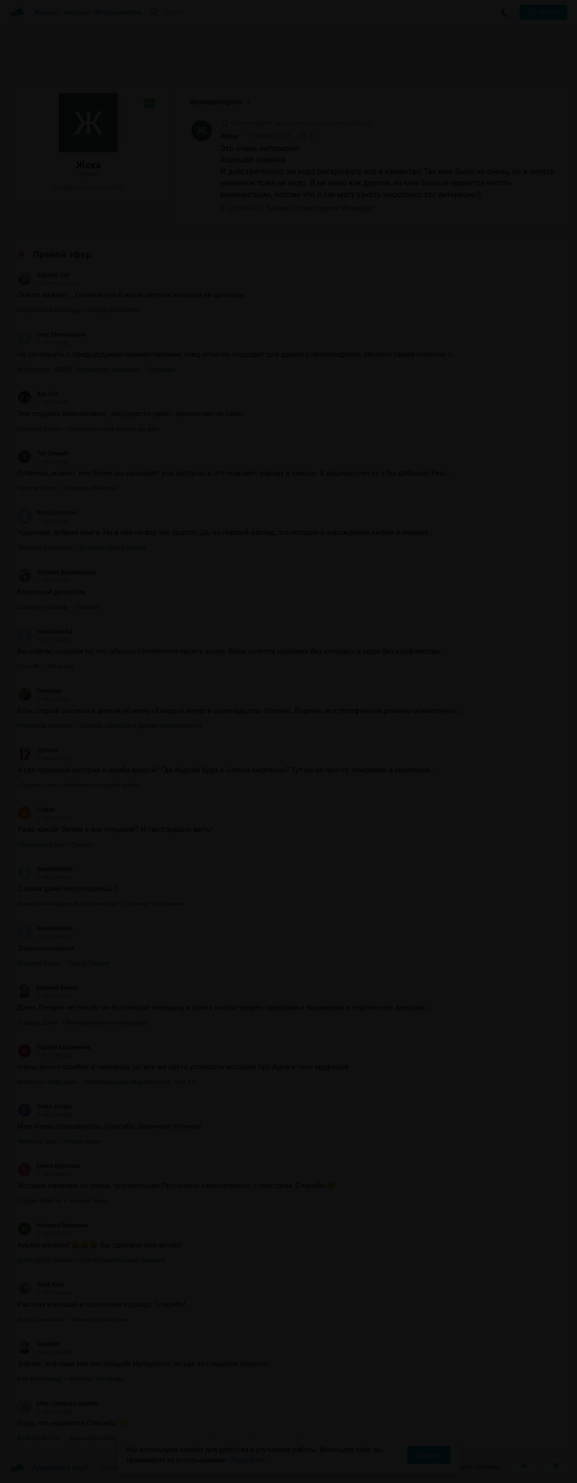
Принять (429, 1455)
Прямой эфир (62, 254)
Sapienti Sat (43, 275)
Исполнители (118, 12)
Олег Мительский (51, 335)
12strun (37, 750)
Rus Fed (37, 394)
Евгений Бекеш (48, 988)
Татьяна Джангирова (56, 572)
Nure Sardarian (47, 513)
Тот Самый (42, 453)
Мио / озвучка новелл (57, 1403)
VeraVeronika (44, 632)
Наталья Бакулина (52, 1225)
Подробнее (247, 1460)
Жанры (46, 12)
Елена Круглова (48, 1166)
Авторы (77, 12)
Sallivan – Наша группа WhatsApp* (321, 208)
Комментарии (219, 102)
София (36, 810)
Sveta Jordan (44, 1107)
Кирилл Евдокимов (53, 1047)
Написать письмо (471, 1467)
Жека (229, 136)
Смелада (39, 691)
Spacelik (38, 1344)
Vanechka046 (45, 869)
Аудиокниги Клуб (49, 1468)
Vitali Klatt (40, 1285)
